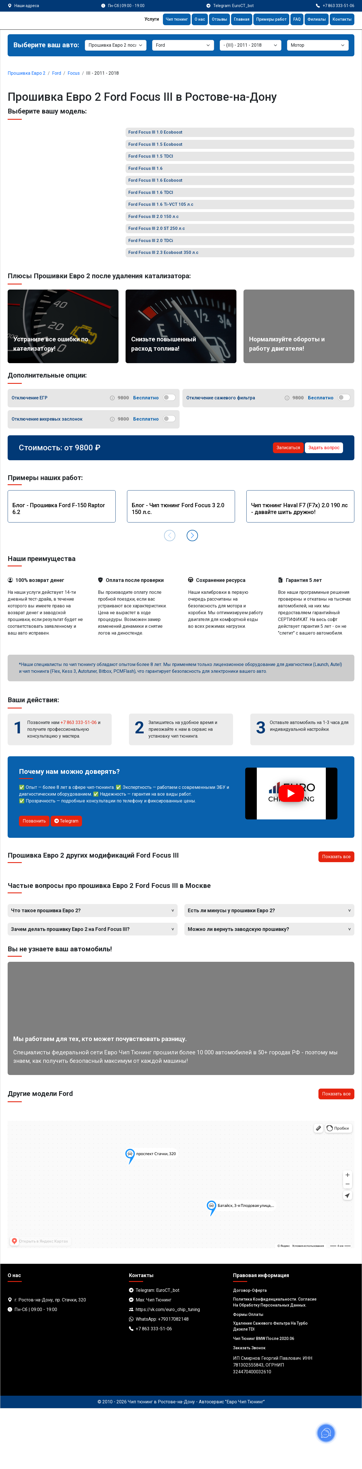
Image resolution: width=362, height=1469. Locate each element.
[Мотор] (318, 45)
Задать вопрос (324, 508)
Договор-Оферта (250, 1351)
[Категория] (115, 45)
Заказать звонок (249, 1408)
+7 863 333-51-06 (79, 783)
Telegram (66, 882)
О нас (186, 20)
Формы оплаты (248, 1375)
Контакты (341, 20)
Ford (56, 73)
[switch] (169, 458)
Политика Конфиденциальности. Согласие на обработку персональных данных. (274, 1362)
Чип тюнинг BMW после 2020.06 (263, 1399)
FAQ (292, 20)
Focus (74, 73)
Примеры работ (264, 20)
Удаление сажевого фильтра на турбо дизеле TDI (270, 1387)
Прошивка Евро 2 (27, 73)
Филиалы (313, 20)
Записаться (288, 508)
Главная (231, 20)
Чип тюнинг (160, 20)
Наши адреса (26, 5)
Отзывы (207, 20)
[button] (192, 596)
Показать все (336, 917)
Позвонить (34, 882)
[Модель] (250, 45)
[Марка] (183, 45)
